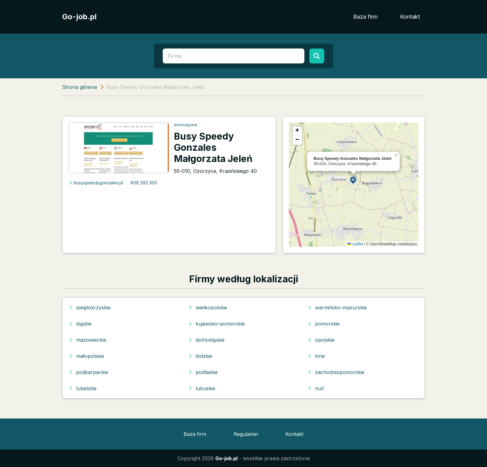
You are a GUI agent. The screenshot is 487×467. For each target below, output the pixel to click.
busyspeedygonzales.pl (96, 182)
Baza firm (365, 16)
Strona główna (79, 87)
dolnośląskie (185, 125)
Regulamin (246, 434)
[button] (353, 180)
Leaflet (355, 244)
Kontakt (410, 16)
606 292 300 (143, 182)
